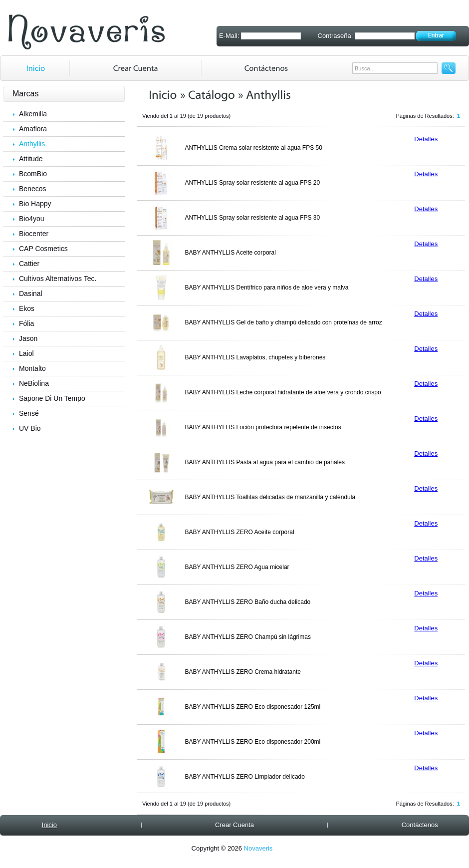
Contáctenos (420, 825)
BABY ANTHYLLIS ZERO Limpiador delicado (245, 776)
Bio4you (31, 219)
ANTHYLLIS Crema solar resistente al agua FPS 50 (253, 147)
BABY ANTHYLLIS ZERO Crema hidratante (243, 671)
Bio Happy (35, 204)
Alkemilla (33, 114)
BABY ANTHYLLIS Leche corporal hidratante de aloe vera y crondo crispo (283, 392)
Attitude (30, 159)
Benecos (32, 189)
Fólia (26, 323)
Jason (28, 338)
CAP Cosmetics (43, 249)
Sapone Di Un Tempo (52, 398)
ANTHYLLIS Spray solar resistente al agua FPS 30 (252, 217)
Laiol (26, 353)
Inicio (49, 825)
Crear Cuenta (234, 825)
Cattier (29, 264)
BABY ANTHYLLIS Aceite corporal (230, 252)
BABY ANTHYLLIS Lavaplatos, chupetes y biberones (255, 357)
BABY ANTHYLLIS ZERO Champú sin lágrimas (248, 636)
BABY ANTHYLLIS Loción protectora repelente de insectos (263, 427)
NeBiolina (34, 383)
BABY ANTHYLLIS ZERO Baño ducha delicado (247, 601)
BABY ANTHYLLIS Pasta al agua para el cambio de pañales (265, 462)
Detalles (426, 139)
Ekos (26, 308)
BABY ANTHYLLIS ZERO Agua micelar (237, 567)
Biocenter (33, 234)
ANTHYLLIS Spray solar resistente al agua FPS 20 (252, 182)
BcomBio (33, 174)
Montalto (32, 368)
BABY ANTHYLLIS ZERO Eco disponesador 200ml (252, 741)
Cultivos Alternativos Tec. (57, 279)
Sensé (29, 413)
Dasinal (30, 293)
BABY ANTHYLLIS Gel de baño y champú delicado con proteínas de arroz (283, 322)
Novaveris (258, 848)
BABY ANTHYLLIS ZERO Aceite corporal (239, 532)
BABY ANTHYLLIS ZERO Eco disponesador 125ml (252, 706)
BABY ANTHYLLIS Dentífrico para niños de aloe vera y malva (266, 287)
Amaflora (33, 129)
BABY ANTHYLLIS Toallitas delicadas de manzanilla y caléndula (270, 497)
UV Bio (30, 428)
